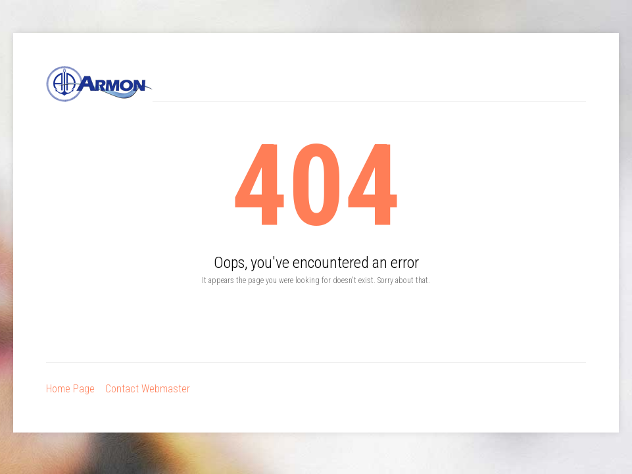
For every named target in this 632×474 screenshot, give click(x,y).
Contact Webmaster (147, 388)
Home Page (70, 388)
